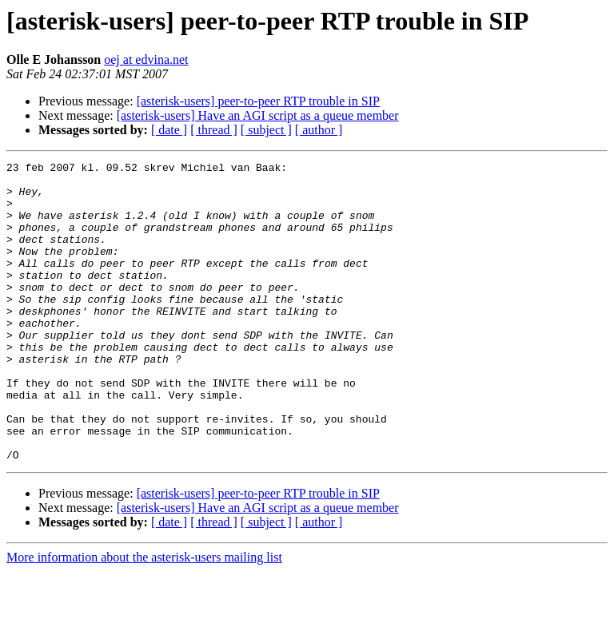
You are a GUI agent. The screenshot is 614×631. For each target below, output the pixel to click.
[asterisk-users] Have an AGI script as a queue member (258, 115)
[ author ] (319, 130)
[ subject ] (266, 130)
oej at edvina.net (146, 59)
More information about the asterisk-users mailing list (144, 617)
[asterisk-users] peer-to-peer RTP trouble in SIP (258, 101)
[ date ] (169, 130)
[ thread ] (213, 130)
